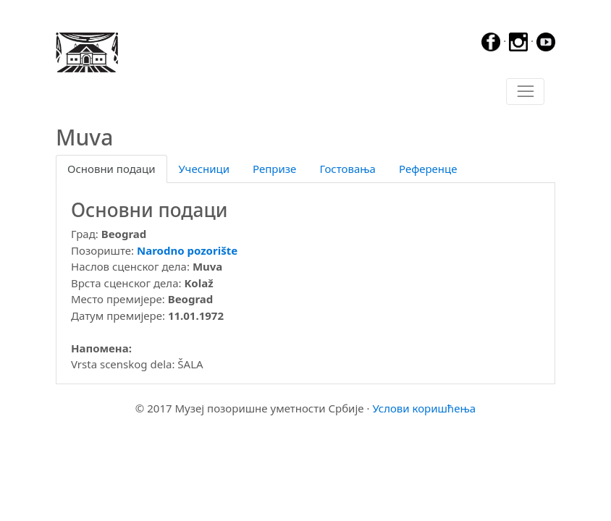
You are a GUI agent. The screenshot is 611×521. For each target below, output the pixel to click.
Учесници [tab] (204, 168)
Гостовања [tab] (347, 168)
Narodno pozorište (187, 250)
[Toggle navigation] (525, 92)
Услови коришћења (424, 408)
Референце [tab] (428, 168)
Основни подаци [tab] (111, 168)
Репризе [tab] (274, 168)
